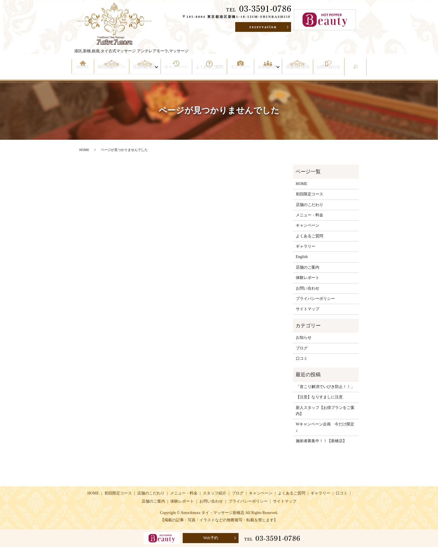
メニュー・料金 (309, 215)
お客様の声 (266, 71)
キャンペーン (178, 71)
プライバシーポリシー (315, 299)
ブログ (302, 348)
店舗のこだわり (309, 205)
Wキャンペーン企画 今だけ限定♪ (325, 427)
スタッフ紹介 (214, 493)
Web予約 (210, 538)
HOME (83, 71)
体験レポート (307, 278)
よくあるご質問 (210, 71)
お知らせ (303, 337)
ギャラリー (239, 71)
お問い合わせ (328, 71)
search (364, 71)
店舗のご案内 (299, 71)
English (302, 257)
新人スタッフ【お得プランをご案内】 (325, 411)
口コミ (302, 358)
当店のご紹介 (144, 71)
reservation (263, 27)
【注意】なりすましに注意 (323, 397)
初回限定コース (111, 71)
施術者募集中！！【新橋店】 (321, 441)
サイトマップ (307, 309)
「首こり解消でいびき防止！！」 (325, 387)
